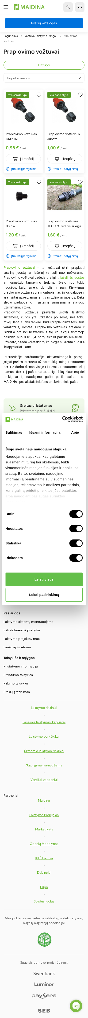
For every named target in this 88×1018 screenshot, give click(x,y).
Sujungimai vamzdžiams (44, 765)
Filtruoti (44, 65)
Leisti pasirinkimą (44, 595)
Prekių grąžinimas (17, 692)
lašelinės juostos (72, 277)
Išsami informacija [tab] (45, 432)
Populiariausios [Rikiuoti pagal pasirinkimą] (44, 78)
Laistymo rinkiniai (44, 708)
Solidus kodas (44, 901)
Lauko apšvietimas (17, 647)
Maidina (44, 800)
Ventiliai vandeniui (44, 780)
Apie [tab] (75, 432)
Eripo (44, 887)
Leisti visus (44, 579)
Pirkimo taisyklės (16, 683)
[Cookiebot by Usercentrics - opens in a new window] (63, 419)
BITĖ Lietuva (44, 858)
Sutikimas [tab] (13, 432)
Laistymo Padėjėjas (44, 815)
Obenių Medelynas (44, 844)
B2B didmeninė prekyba (22, 630)
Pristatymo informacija (21, 666)
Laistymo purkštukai (44, 736)
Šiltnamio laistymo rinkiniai (44, 751)
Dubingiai (44, 872)
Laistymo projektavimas (22, 639)
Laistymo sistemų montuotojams (28, 622)
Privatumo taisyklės (18, 675)
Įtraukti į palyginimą (21, 169)
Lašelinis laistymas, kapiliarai (44, 722)
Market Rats (44, 829)
